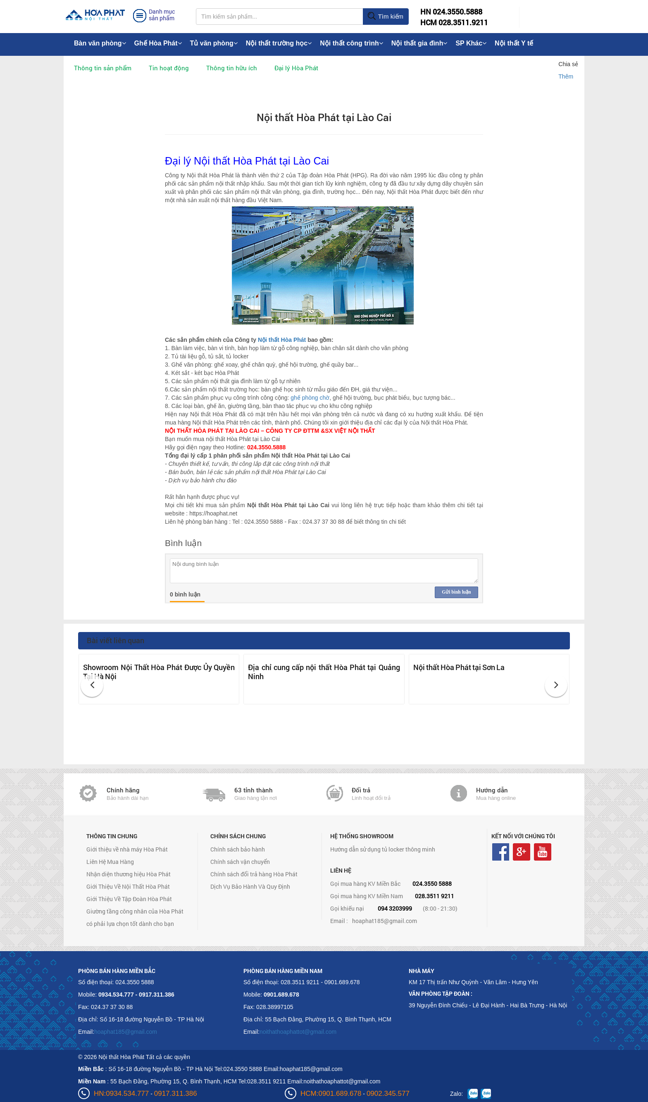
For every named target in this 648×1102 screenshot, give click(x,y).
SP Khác (470, 43)
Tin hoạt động (169, 68)
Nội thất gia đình (419, 43)
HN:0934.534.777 (121, 1093)
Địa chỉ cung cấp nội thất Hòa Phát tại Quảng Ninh (324, 671)
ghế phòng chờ (310, 397)
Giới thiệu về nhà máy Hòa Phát (127, 849)
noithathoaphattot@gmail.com (298, 1031)
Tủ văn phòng (214, 43)
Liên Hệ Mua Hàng (110, 862)
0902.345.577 (388, 1093)
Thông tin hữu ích (231, 68)
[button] (92, 685)
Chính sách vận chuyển (240, 862)
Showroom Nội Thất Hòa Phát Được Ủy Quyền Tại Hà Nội (159, 671)
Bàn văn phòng (100, 43)
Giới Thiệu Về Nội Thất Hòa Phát (128, 886)
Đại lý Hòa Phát (296, 68)
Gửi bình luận (456, 591)
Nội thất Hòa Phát (282, 339)
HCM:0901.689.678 (330, 1093)
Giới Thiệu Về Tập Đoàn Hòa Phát (129, 899)
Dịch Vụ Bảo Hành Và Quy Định (250, 886)
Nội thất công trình (351, 43)
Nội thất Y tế (514, 43)
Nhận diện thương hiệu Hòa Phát (128, 874)
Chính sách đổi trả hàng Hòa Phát (254, 874)
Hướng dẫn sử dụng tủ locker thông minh (382, 849)
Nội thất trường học (279, 43)
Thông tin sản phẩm (102, 68)
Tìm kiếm (385, 16)
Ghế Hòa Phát (158, 43)
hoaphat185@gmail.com (384, 921)
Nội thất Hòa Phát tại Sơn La (459, 667)
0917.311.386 (175, 1093)
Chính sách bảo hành (237, 849)
